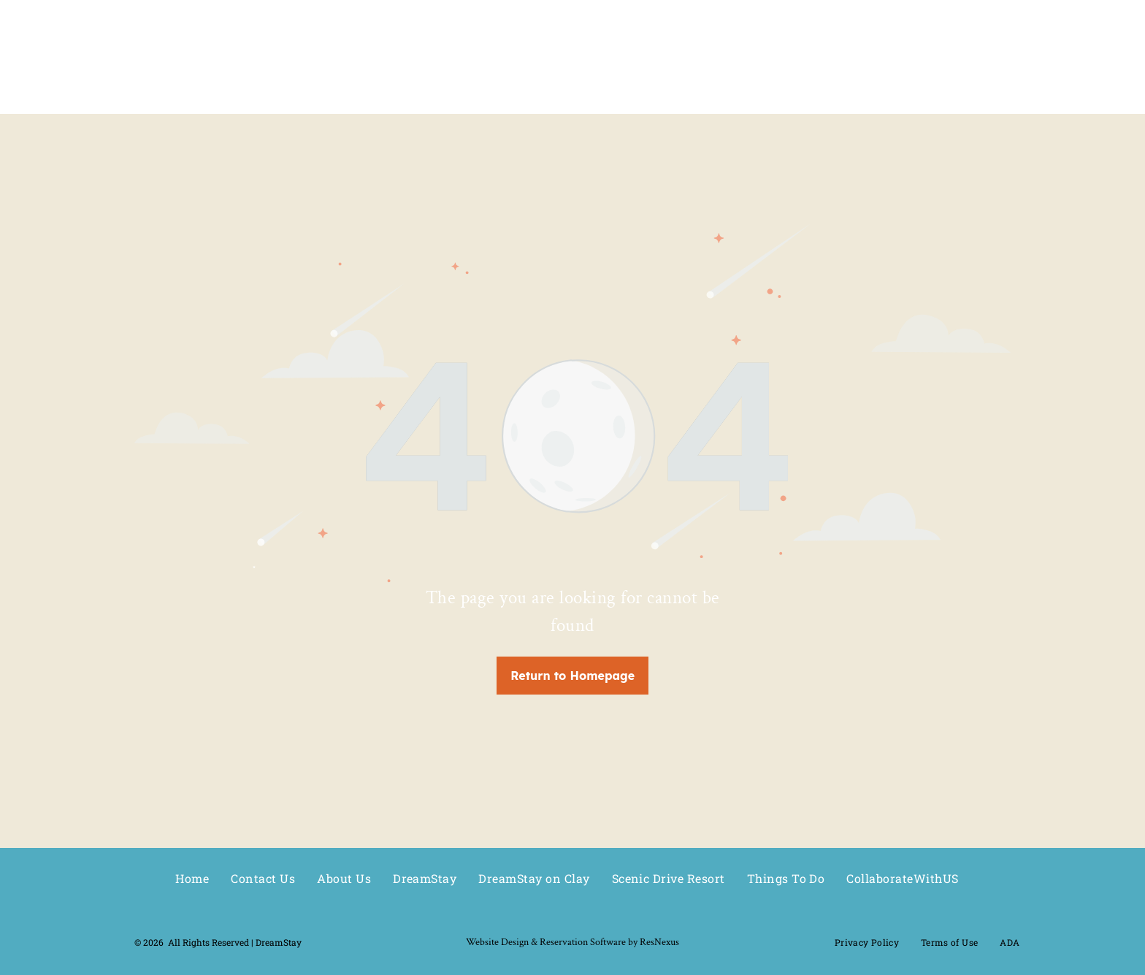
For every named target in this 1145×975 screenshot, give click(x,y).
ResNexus (659, 942)
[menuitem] (192, 878)
